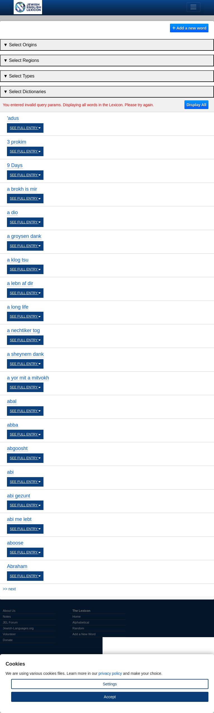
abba (12, 425)
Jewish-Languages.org (18, 628)
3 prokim (16, 142)
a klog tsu (17, 260)
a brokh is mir (22, 189)
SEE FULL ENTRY (25, 128)
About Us (9, 610)
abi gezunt (18, 496)
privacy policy (110, 673)
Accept (110, 697)
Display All (196, 105)
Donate (8, 640)
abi (10, 472)
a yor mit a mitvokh (28, 378)
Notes (7, 616)
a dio (12, 212)
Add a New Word (84, 634)
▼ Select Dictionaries (24, 91)
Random (78, 628)
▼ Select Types (19, 76)
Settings (110, 684)
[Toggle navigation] (193, 7)
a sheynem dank (25, 354)
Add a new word (189, 28)
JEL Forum (10, 622)
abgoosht (17, 448)
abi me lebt (19, 519)
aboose (15, 543)
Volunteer (9, 634)
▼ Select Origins (20, 44)
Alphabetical (80, 622)
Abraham (17, 566)
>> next (9, 589)
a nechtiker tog (23, 330)
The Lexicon (81, 610)
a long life (17, 307)
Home (76, 616)
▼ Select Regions (21, 60)
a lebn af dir (20, 283)
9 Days (15, 165)
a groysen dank (24, 236)
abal (11, 401)
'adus (13, 118)
